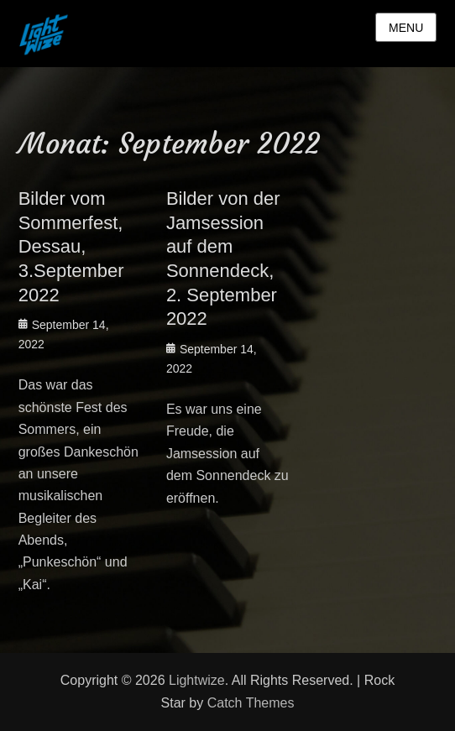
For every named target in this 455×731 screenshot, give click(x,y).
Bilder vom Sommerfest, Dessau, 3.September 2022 (71, 246)
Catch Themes (251, 703)
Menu (406, 27)
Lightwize (197, 680)
